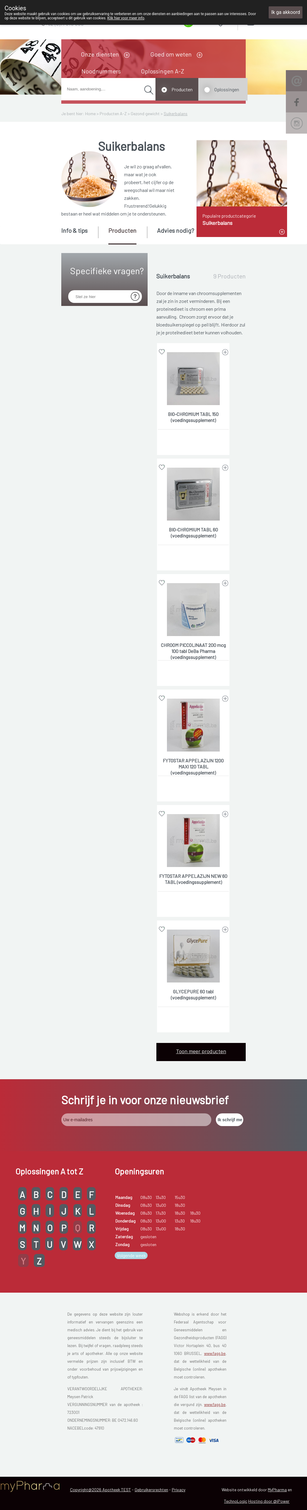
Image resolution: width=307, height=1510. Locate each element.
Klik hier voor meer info (125, 18)
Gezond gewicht (145, 113)
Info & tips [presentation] (74, 230)
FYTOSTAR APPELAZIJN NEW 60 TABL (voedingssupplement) (193, 879)
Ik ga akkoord (285, 12)
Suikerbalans (175, 113)
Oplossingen (226, 89)
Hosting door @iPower (268, 1501)
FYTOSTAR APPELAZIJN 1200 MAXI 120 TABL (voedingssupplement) (193, 766)
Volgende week (131, 1255)
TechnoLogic (235, 1501)
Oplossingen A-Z (162, 71)
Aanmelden (272, 21)
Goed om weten (171, 54)
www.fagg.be (214, 1353)
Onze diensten (100, 54)
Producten (182, 89)
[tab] (79, 234)
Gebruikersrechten (151, 1489)
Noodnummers (101, 71)
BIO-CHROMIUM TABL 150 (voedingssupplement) (193, 417)
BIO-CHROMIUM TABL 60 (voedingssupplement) (193, 532)
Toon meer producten (201, 1051)
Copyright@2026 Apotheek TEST (100, 1489)
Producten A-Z (113, 113)
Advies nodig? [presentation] (175, 230)
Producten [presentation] (122, 230)
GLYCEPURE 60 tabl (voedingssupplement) (193, 994)
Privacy (178, 1489)
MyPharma (277, 1489)
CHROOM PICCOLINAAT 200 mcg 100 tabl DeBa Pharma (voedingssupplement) (193, 651)
